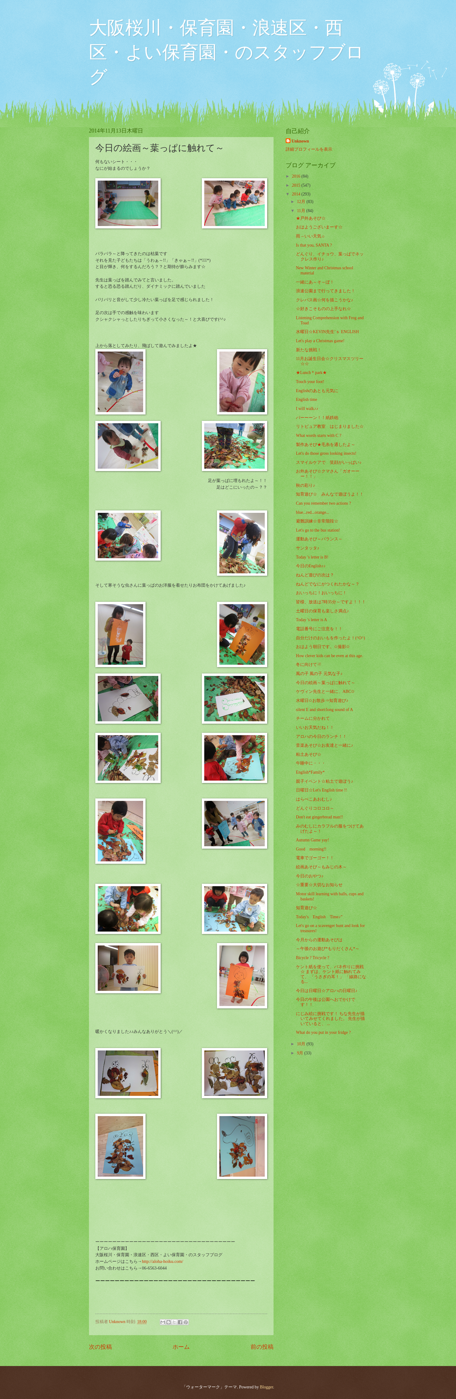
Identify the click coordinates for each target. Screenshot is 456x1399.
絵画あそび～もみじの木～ (321, 867)
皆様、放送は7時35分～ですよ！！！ (331, 602)
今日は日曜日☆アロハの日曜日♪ (326, 990)
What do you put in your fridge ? (323, 1032)
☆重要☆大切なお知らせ (319, 885)
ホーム (181, 1347)
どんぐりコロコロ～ (315, 808)
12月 (301, 201)
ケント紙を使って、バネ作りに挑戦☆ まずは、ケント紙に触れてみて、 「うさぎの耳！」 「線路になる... (331, 974)
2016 (296, 176)
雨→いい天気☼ (310, 236)
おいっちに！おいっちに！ (321, 593)
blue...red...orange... (312, 512)
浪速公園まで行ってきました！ (325, 291)
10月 (301, 1044)
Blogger (266, 1387)
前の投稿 (262, 1347)
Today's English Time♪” (319, 917)
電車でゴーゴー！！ (315, 858)
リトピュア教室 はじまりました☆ (330, 426)
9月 (300, 1053)
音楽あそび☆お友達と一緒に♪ (324, 745)
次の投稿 (100, 1347)
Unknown (300, 141)
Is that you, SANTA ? (314, 245)
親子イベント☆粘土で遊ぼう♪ (324, 781)
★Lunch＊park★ (311, 372)
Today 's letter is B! (312, 557)
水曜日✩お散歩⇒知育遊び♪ (322, 700)
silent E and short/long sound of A (324, 709)
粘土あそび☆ (308, 754)
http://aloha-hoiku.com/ (162, 1261)
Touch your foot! (310, 381)
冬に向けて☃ (308, 664)
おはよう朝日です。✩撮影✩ (323, 646)
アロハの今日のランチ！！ (321, 736)
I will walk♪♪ (307, 408)
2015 (296, 185)
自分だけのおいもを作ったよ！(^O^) (330, 638)
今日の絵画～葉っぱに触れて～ (325, 682)
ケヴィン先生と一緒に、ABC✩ (325, 691)
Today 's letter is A (311, 620)
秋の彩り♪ (305, 485)
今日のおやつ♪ (309, 876)
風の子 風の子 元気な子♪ (319, 673)
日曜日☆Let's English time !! (321, 790)
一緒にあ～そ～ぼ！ (315, 282)
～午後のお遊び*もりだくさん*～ (327, 948)
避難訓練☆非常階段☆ (317, 521)
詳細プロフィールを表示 (309, 149)
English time (306, 399)
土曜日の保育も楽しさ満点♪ (322, 611)
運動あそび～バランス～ (319, 539)
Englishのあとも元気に (317, 390)
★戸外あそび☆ (311, 218)
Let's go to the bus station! (318, 530)
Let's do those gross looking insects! (326, 453)
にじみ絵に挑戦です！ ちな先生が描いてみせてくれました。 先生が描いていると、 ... (330, 1018)
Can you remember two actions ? (323, 503)
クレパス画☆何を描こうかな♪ (324, 300)
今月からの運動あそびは (319, 940)
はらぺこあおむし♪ (314, 799)
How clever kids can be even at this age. (329, 656)
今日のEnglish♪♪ (311, 566)
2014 (296, 194)
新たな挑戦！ (308, 350)
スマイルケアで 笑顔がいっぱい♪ (329, 462)
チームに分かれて (313, 718)
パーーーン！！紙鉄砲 (317, 417)
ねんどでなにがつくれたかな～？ (327, 584)
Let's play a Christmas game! (320, 341)
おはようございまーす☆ (319, 227)
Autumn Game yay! (312, 840)
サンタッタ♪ (307, 548)
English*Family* (310, 772)
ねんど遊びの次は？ (315, 575)
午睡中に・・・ (311, 763)
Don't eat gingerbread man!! (319, 817)
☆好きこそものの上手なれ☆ (323, 308)
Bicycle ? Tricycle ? (312, 957)
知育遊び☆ (306, 908)
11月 (301, 210)
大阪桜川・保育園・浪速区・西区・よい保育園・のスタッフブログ (226, 52)
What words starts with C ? (318, 435)
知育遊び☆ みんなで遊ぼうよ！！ (330, 494)
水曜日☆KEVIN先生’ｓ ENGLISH (327, 331)
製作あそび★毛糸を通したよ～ (325, 444)
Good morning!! (311, 849)
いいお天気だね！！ (315, 727)
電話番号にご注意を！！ (319, 629)
